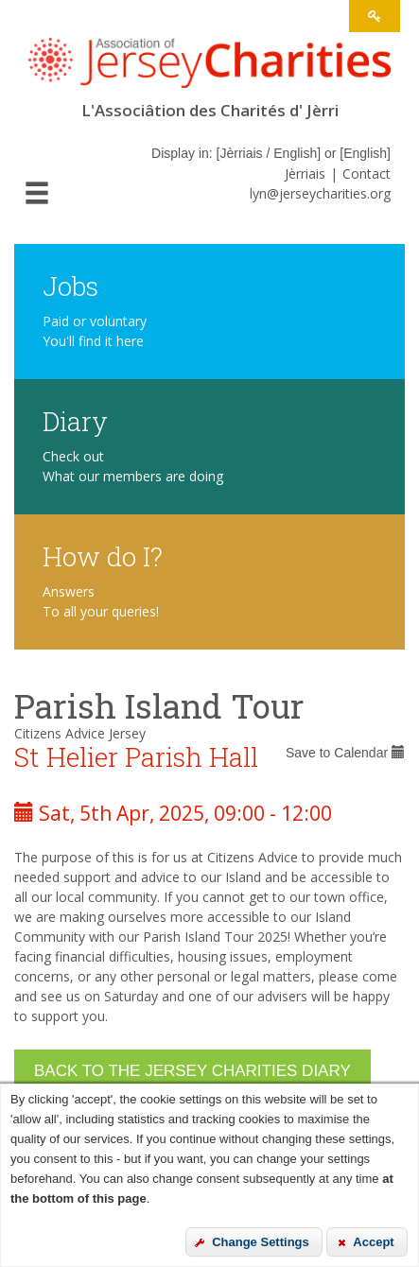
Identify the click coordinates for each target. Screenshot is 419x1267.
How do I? (103, 555)
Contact (366, 173)
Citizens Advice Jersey (80, 733)
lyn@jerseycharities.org (320, 193)
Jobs (70, 285)
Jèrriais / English (268, 153)
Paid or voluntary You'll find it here (95, 331)
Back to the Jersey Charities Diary (192, 1071)
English (365, 153)
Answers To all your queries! (101, 601)
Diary (75, 420)
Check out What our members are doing (133, 466)
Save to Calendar (345, 752)
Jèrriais (305, 173)
